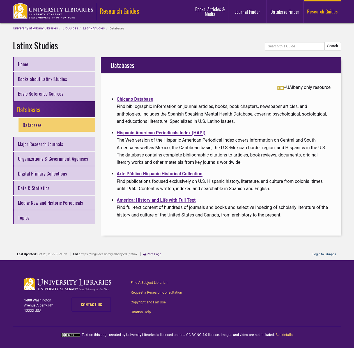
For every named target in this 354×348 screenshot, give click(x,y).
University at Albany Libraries (35, 28)
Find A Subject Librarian (149, 282)
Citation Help (141, 312)
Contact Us (91, 304)
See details (284, 335)
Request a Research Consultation (156, 292)
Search (332, 46)
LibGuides (70, 28)
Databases (32, 124)
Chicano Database (135, 99)
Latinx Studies (94, 28)
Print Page (153, 254)
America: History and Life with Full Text (156, 200)
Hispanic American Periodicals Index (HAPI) (161, 132)
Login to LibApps (324, 254)
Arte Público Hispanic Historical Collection (160, 173)
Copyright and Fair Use (148, 302)
